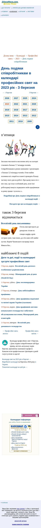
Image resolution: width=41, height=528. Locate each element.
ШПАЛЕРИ (5, 15)
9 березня (4, 274)
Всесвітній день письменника (15, 223)
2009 (29, 121)
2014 (16, 116)
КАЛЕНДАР (13, 11)
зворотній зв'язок (21, 521)
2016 (34, 110)
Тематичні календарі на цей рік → (15, 367)
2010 (20, 121)
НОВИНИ (4, 11)
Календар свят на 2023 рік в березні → (16, 359)
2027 (16, 98)
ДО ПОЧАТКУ (6, 8)
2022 (16, 104)
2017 (25, 110)
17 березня (5, 291)
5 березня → (33, 93)
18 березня (5, 299)
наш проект (21, 509)
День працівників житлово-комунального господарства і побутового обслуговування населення (19, 310)
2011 (11, 121)
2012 (34, 116)
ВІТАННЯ (21, 11)
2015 (7, 116)
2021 (25, 104)
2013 (25, 116)
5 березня (4, 266)
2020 (34, 104)
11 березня (5, 282)
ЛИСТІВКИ (30, 11)
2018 (16, 110)
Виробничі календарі (10, 362)
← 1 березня (7, 93)
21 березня (5, 323)
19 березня (5, 307)
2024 (34, 98)
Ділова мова (8, 56)
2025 (25, 98)
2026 (7, 98)
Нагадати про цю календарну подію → (25, 204)
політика (4, 502)
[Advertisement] (20, 36)
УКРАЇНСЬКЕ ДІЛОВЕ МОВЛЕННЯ (22, 8)
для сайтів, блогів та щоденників (20, 422)
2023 (17, 59)
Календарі (21, 56)
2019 (7, 110)
